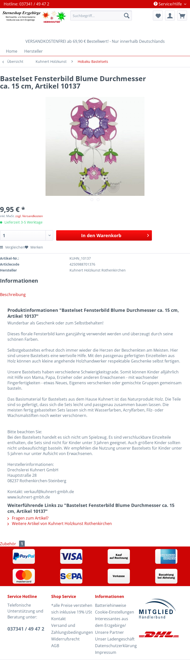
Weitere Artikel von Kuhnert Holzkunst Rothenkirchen (59, 523)
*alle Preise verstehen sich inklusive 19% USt (71, 609)
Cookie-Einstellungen (114, 612)
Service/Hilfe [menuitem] (168, 4)
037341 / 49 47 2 (25, 629)
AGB (55, 645)
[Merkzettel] (158, 16)
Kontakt (58, 618)
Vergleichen (12, 247)
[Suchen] (126, 16)
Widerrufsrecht (65, 639)
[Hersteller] (33, 51)
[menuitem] (101, 18)
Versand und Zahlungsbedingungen (72, 629)
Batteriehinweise (110, 605)
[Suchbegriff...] (101, 16)
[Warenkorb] (182, 16)
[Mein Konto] (170, 16)
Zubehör (12, 543)
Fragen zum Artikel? (27, 518)
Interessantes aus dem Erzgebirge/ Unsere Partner (111, 625)
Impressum (105, 652)
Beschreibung (13, 294)
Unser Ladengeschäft (115, 639)
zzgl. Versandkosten (29, 216)
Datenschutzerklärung (115, 645)
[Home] (11, 51)
